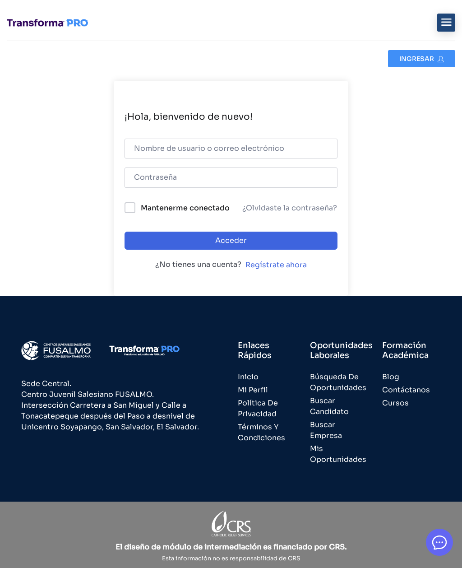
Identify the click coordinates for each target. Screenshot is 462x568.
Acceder (231, 240)
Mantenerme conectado (185, 208)
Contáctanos (406, 390)
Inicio (248, 377)
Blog (390, 377)
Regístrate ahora (276, 265)
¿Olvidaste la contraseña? (289, 208)
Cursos (395, 403)
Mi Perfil (253, 390)
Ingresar (421, 59)
